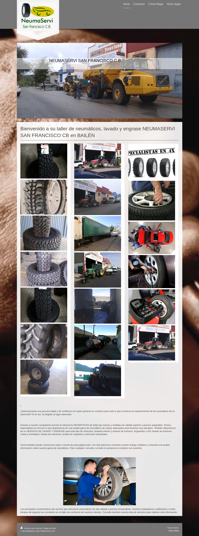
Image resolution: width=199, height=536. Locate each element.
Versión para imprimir (31, 528)
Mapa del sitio (50, 528)
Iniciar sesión (173, 528)
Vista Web (173, 530)
